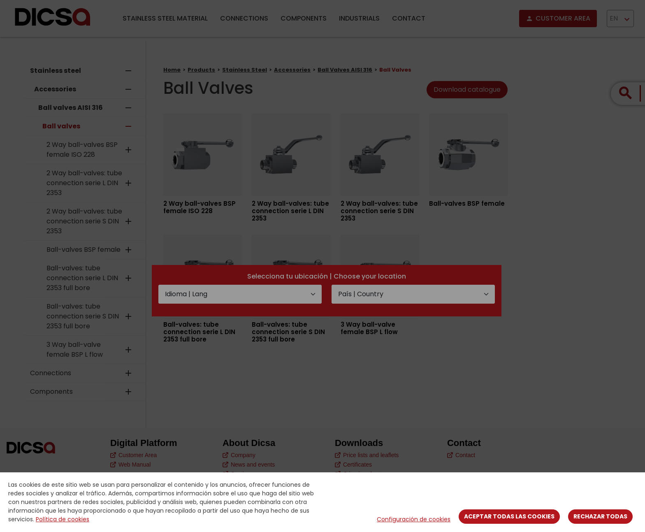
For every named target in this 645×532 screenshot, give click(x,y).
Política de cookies (62, 519)
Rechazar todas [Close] (600, 516)
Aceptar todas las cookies (509, 516)
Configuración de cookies (413, 519)
